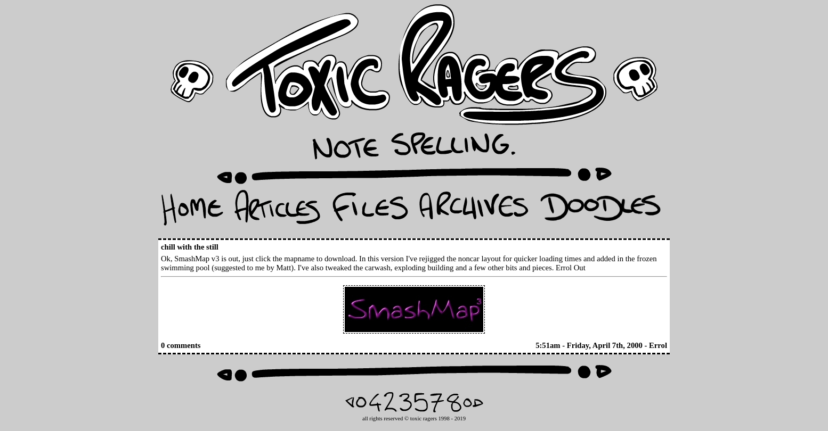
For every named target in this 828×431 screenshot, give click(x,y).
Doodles (600, 211)
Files (369, 211)
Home (192, 211)
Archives (474, 211)
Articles (277, 211)
